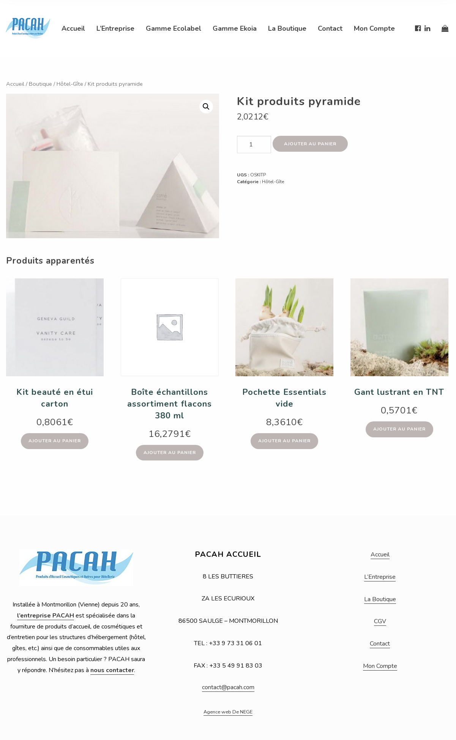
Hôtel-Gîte (70, 84)
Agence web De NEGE (228, 712)
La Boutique (287, 28)
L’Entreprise (115, 28)
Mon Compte (374, 28)
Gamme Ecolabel (173, 28)
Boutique (40, 84)
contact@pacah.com (228, 687)
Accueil (73, 28)
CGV (380, 621)
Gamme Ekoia (235, 28)
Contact (330, 28)
